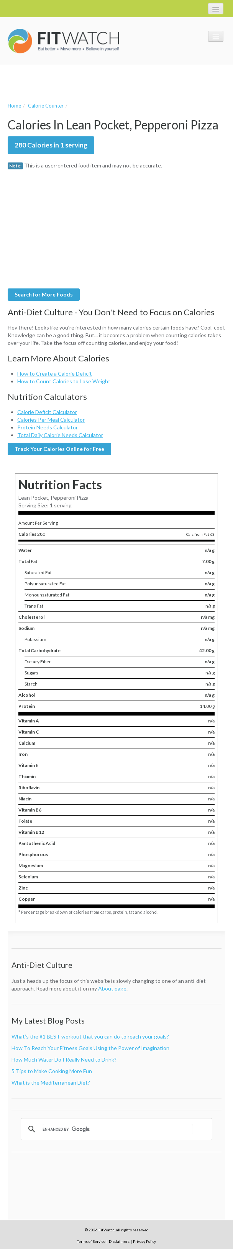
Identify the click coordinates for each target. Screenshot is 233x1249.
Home (14, 106)
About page (112, 988)
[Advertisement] (97, 82)
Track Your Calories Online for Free (59, 449)
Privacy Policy (144, 1241)
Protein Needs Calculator (47, 427)
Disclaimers (119, 1241)
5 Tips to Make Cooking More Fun (51, 1071)
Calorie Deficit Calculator (47, 412)
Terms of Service (91, 1241)
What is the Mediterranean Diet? (50, 1082)
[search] (118, 1129)
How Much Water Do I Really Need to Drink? (63, 1059)
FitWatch (63, 41)
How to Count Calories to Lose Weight (63, 381)
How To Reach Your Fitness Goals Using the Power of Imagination (90, 1048)
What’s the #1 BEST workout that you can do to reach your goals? (90, 1036)
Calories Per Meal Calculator (51, 419)
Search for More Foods (44, 294)
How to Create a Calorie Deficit (54, 373)
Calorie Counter (46, 106)
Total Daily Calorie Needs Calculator (60, 435)
